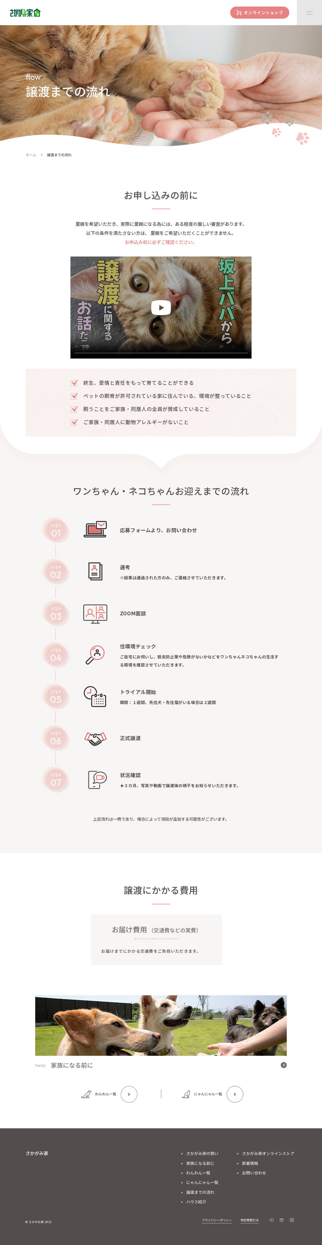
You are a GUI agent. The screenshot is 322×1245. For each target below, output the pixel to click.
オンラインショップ (263, 12)
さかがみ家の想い (202, 1153)
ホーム (31, 154)
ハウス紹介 (196, 1202)
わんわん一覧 (105, 1093)
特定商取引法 (249, 1220)
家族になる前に (200, 1163)
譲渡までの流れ (200, 1192)
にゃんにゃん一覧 (208, 1093)
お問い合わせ (254, 1173)
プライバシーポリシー (217, 1220)
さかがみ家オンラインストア (268, 1153)
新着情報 (250, 1163)
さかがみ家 (37, 1153)
